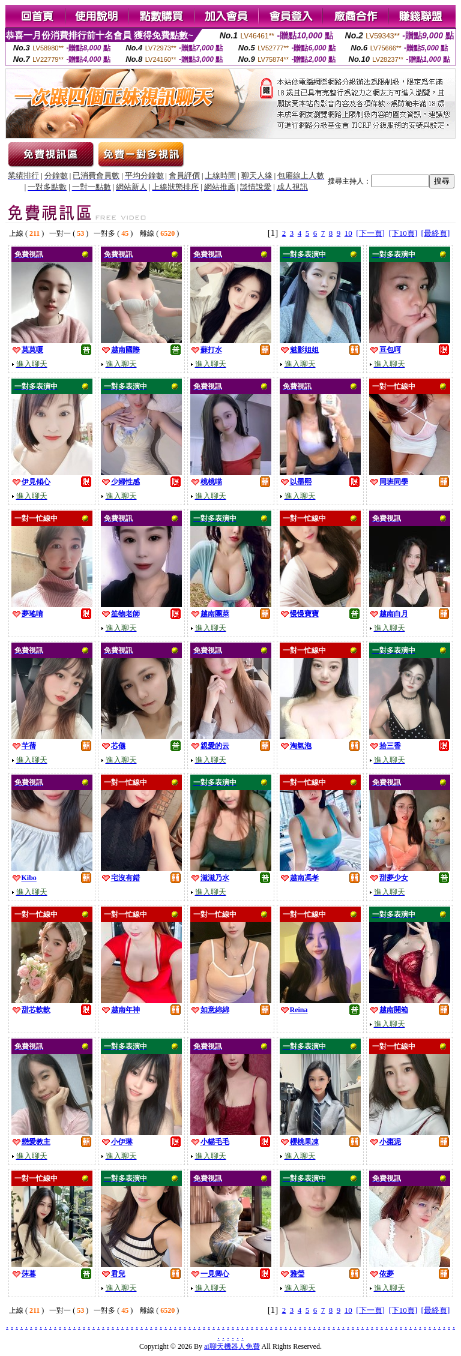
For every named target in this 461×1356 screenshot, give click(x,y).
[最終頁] (435, 233)
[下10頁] (402, 233)
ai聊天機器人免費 (232, 1346)
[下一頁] (370, 233)
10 (348, 233)
